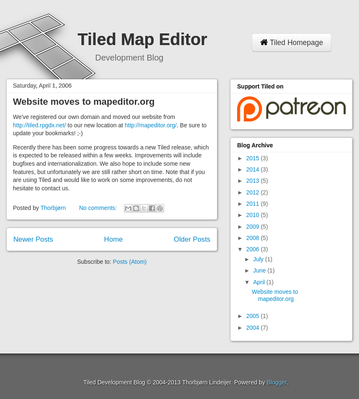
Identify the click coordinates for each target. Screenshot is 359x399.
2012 (253, 192)
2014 (253, 169)
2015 (253, 158)
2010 (253, 215)
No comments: (98, 208)
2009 (253, 226)
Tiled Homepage (291, 42)
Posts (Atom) (130, 261)
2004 (253, 327)
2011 (253, 203)
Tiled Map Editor (142, 39)
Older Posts (192, 239)
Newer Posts (33, 239)
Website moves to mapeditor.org (83, 101)
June (260, 270)
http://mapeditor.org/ (151, 125)
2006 (253, 249)
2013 (253, 180)
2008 (253, 238)
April (259, 282)
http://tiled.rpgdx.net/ (39, 125)
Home (113, 239)
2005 (253, 316)
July (259, 259)
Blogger (276, 382)
